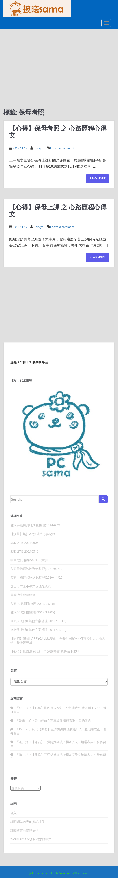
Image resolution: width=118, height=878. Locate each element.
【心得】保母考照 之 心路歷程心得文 (58, 131)
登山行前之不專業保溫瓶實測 (30, 586)
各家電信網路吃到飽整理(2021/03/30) (36, 569)
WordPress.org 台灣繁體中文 (31, 839)
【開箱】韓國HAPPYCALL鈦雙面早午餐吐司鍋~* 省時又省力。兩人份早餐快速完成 (57, 640)
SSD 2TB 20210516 (24, 551)
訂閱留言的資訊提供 (24, 830)
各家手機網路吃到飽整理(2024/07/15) (36, 525)
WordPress (81, 873)
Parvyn (39, 148)
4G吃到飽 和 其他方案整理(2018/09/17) (38, 621)
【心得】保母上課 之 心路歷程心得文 (58, 210)
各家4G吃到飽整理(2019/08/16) (32, 603)
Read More (97, 178)
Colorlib (53, 873)
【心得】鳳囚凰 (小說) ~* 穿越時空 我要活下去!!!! (44, 651)
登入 (13, 813)
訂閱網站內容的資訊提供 (27, 822)
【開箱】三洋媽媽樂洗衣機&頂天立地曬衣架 (69, 729)
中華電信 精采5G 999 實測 (29, 560)
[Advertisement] (59, 62)
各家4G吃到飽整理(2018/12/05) (32, 612)
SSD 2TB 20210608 (24, 542)
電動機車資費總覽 (22, 595)
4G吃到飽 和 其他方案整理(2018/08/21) (38, 630)
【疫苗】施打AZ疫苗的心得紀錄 (32, 534)
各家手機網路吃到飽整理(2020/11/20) (36, 577)
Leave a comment (62, 148)
